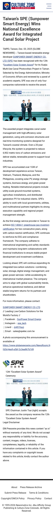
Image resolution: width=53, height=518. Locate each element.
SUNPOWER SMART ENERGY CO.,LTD (21, 307)
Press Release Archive (31, 487)
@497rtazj (19, 327)
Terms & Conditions (38, 492)
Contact (48, 498)
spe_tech (22, 323)
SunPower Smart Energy (29, 319)
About (14, 487)
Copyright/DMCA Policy (13, 498)
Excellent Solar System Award (18, 64)
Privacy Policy (34, 498)
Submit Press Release (15, 492)
